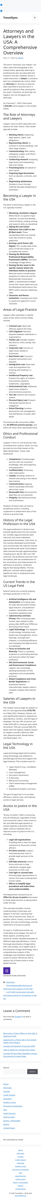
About (6, 1084)
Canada (6, 1091)
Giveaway (7, 1098)
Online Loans (9, 1117)
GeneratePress (20, 1195)
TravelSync (10, 17)
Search (6, 1067)
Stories (6, 1124)
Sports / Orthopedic (11, 1120)
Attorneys (10, 982)
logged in (19, 1016)
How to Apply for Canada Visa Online (19, 1050)
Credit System (9, 1095)
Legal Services (9, 1113)
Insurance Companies (12, 1106)
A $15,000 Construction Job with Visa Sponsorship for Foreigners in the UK (20, 995)
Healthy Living (9, 1102)
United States (9, 1128)
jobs (5, 1109)
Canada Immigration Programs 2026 (19, 1046)
